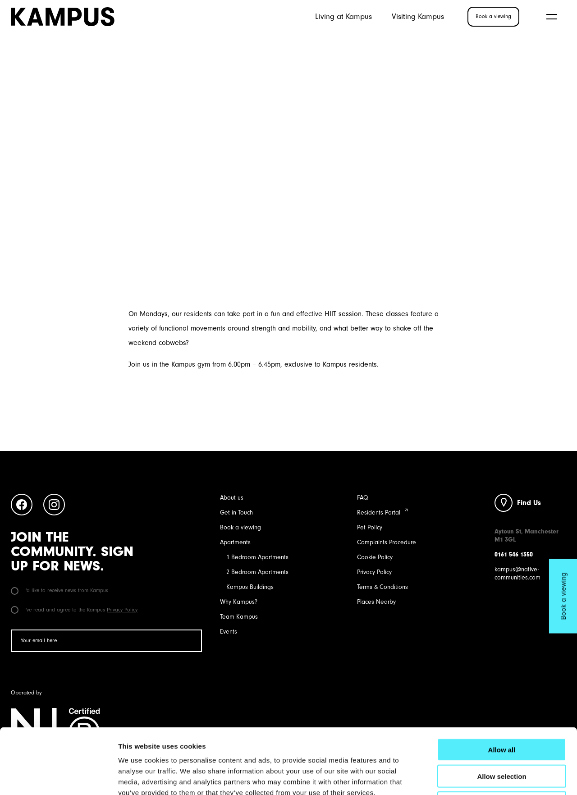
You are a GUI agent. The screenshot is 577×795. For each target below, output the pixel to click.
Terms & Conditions (382, 587)
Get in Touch (236, 512)
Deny (502, 737)
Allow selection (501, 711)
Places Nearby (376, 602)
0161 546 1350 (514, 554)
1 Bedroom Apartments (257, 557)
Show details (473, 777)
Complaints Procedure (386, 542)
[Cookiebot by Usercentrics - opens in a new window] (58, 777)
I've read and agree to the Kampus (74, 610)
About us (231, 497)
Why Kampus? (238, 602)
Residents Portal (378, 512)
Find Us (529, 503)
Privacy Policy (122, 610)
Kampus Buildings (250, 587)
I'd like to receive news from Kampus (59, 590)
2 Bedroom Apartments (257, 572)
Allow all (502, 684)
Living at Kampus (343, 16)
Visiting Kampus (418, 16)
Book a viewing (240, 527)
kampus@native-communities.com (517, 573)
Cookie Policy (375, 557)
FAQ (362, 497)
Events (228, 631)
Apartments (235, 542)
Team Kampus (239, 616)
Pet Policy (369, 527)
